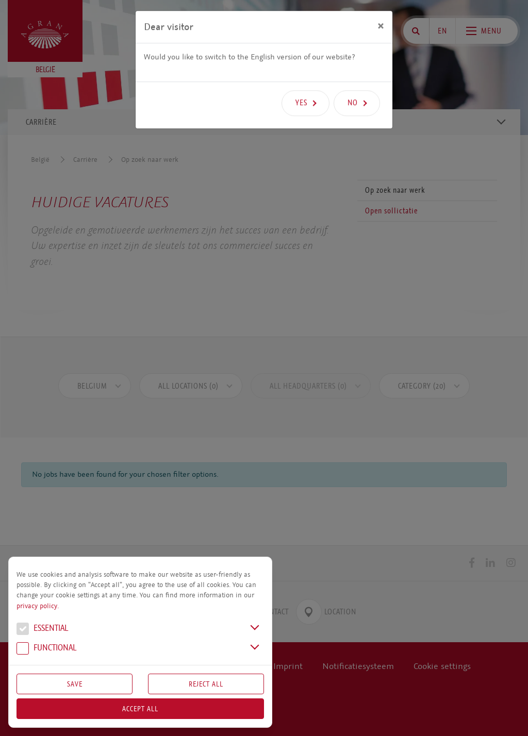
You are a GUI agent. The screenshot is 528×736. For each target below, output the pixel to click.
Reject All (206, 684)
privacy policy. (37, 606)
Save (74, 684)
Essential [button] (42, 629)
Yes (301, 85)
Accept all (140, 708)
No (353, 85)
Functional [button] (46, 649)
